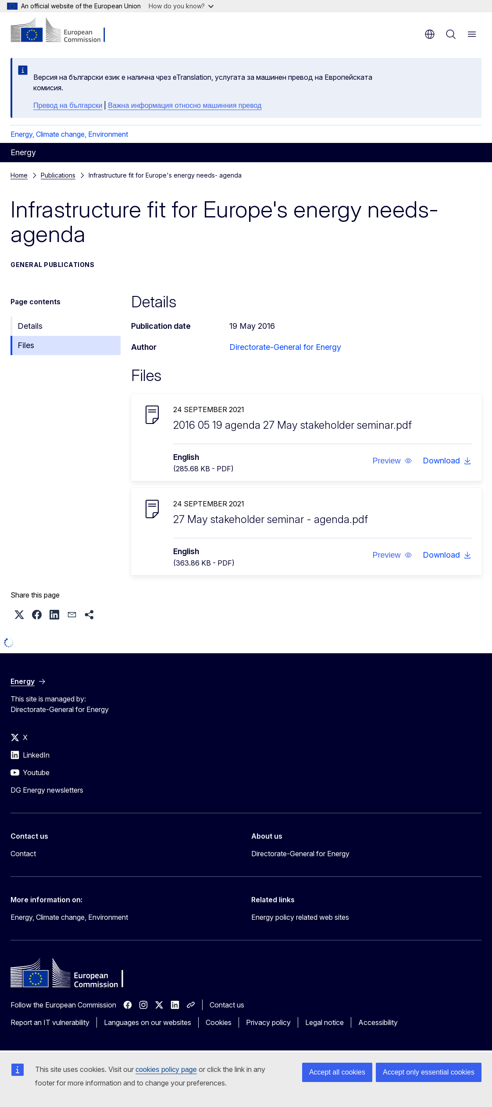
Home (19, 175)
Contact (23, 853)
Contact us (227, 1004)
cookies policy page (166, 1069)
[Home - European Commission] (64, 31)
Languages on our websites (147, 1022)
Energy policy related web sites (300, 917)
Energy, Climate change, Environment (69, 134)
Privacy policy (268, 1022)
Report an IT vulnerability (50, 1022)
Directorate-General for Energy (285, 347)
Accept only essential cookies (428, 1072)
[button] (392, 461)
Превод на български (67, 105)
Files (26, 345)
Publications (58, 175)
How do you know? (181, 6)
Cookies (219, 1022)
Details (30, 326)
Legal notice (324, 1022)
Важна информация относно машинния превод (184, 105)
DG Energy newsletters (47, 790)
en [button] (429, 34)
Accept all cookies (337, 1072)
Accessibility (378, 1022)
